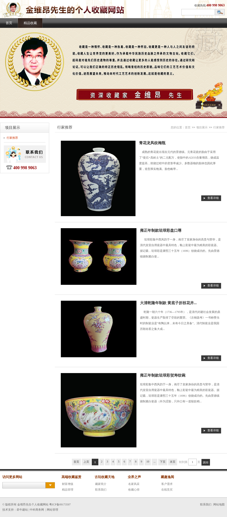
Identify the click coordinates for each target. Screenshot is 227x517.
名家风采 (134, 484)
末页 (172, 461)
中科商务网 (37, 509)
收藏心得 (134, 489)
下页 (163, 461)
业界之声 (134, 477)
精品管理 (67, 489)
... (154, 461)
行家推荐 (12, 137)
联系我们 (100, 489)
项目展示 (202, 127)
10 (147, 461)
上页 (86, 461)
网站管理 (52, 509)
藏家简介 (100, 484)
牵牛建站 (22, 509)
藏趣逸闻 (167, 477)
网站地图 (219, 504)
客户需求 (167, 484)
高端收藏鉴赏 (71, 477)
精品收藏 (30, 23)
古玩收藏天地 (104, 477)
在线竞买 (167, 489)
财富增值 (67, 484)
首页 (9, 23)
